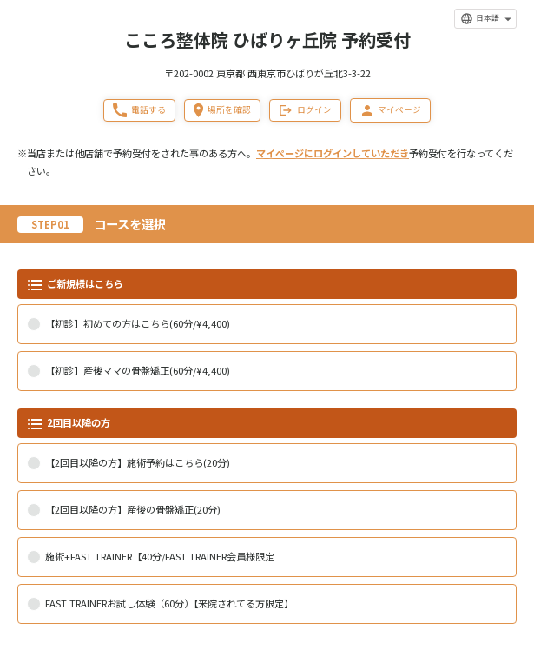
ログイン (305, 110)
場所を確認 (222, 110)
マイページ (390, 110)
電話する (139, 110)
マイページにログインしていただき (332, 153)
